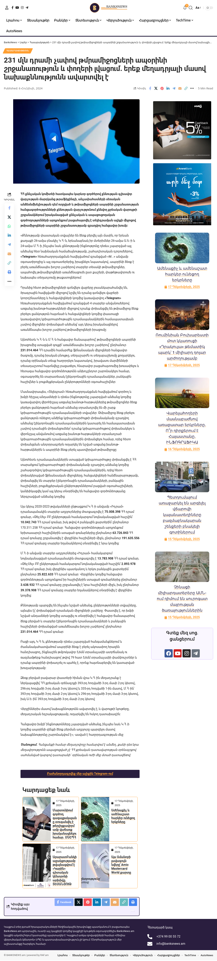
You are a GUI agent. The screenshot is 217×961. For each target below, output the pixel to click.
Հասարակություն (18, 50)
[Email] (180, 88)
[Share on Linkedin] (168, 88)
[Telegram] (27, 7)
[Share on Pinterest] (162, 88)
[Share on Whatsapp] (9, 226)
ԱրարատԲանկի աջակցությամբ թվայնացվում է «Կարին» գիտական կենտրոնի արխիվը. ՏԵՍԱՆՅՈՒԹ (65, 870)
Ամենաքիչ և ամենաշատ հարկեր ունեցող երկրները (123, 816)
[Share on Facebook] (150, 88)
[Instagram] (22, 7)
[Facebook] (13, 7)
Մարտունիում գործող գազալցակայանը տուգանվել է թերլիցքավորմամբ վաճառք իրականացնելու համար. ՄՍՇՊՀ (65, 824)
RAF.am (44, 955)
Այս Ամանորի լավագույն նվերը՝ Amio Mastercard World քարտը (121, 865)
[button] (7, 8)
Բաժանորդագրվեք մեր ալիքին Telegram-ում (80, 774)
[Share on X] (156, 88)
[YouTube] (17, 7)
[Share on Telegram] (174, 88)
